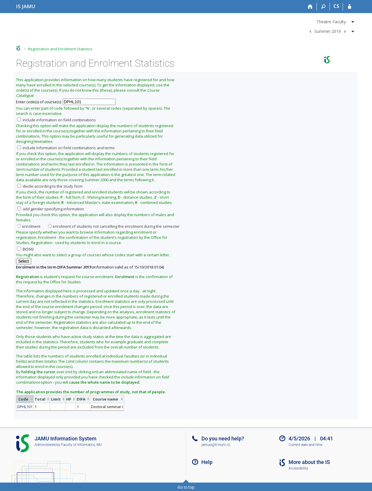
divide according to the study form (50, 186)
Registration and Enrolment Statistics (60, 48)
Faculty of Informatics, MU (81, 445)
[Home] (310, 6)
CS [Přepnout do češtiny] (336, 6)
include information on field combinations (56, 119)
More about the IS (309, 462)
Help (206, 462)
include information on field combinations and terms (66, 147)
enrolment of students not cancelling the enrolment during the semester (114, 226)
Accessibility (298, 468)
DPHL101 (25, 406)
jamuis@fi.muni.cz (215, 445)
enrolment (28, 226)
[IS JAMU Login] (349, 6)
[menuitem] (331, 20)
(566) (25, 249)
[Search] (323, 6)
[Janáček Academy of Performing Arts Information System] (25, 6)
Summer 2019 (327, 31)
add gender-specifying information (50, 208)
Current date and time (305, 445)
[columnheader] (25, 399)
